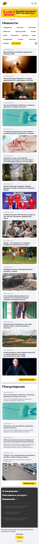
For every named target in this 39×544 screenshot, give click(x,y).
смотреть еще (27, 380)
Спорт (34, 35)
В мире (33, 31)
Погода (20, 39)
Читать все (28, 483)
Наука (5, 35)
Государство (7, 27)
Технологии (14, 35)
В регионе (32, 39)
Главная (5, 19)
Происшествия (20, 31)
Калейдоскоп (7, 39)
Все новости (16, 43)
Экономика (32, 27)
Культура (25, 35)
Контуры (6, 43)
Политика (20, 27)
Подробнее (19, 534)
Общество (6, 31)
